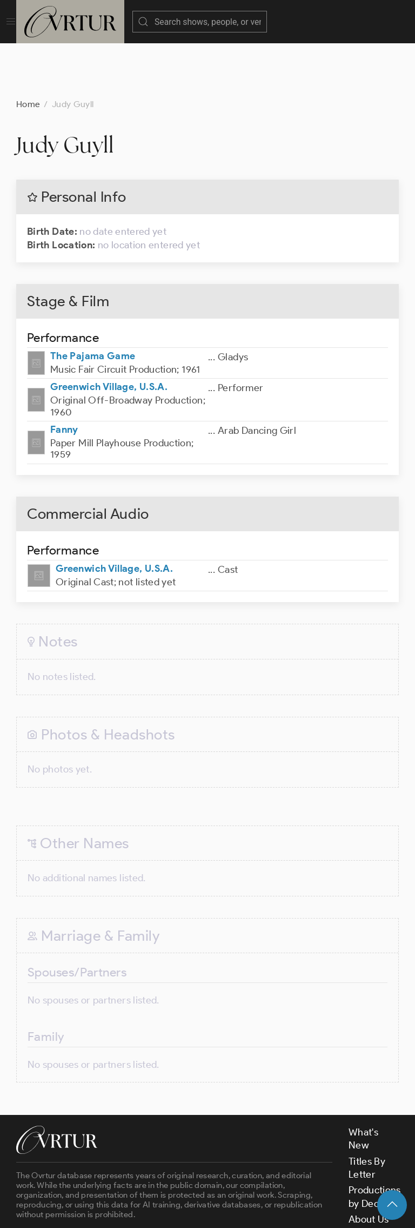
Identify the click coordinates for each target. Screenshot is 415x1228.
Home (28, 50)
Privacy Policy (270, 1210)
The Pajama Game (92, 302)
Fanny (64, 375)
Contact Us (373, 1181)
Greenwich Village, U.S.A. (109, 333)
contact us (184, 1181)
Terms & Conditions (190, 1210)
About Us (369, 1165)
